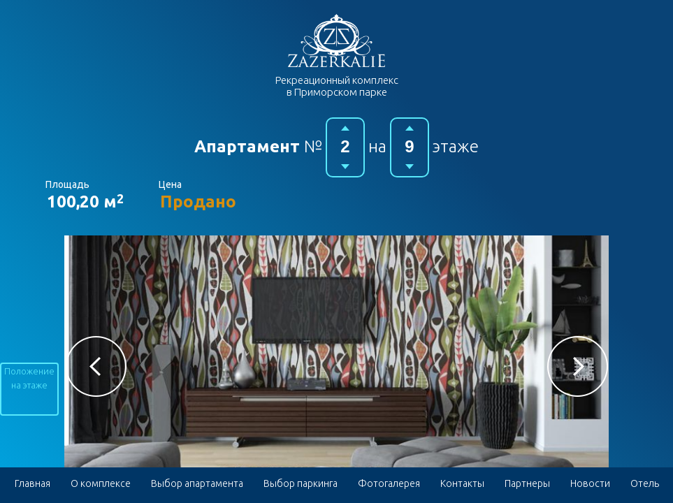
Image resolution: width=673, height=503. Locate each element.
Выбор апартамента (197, 483)
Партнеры (527, 483)
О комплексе (101, 483)
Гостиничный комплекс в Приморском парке (336, 40)
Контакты (462, 483)
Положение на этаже (29, 378)
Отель (644, 483)
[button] (96, 366)
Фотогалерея (389, 483)
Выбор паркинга (300, 483)
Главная (32, 483)
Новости (590, 483)
